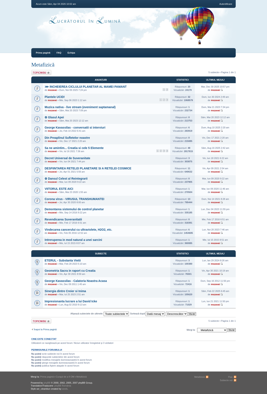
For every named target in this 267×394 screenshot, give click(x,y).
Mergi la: (191, 330)
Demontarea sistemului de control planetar (74, 209)
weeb (64, 389)
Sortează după (147, 313)
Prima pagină (43, 52)
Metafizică (42, 65)
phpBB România (62, 385)
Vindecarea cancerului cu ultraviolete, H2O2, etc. (78, 229)
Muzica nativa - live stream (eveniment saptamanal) (80, 107)
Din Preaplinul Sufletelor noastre (67, 137)
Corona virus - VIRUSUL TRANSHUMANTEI (74, 199)
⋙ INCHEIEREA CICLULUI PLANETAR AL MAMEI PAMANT (86, 86)
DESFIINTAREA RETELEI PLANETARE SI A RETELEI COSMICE (88, 168)
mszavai (52, 90)
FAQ (59, 52)
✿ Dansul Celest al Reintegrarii (66, 178)
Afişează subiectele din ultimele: (100, 313)
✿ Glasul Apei (54, 117)
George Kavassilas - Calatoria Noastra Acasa (76, 281)
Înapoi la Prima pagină (45, 329)
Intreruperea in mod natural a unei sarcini (73, 239)
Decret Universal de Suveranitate (67, 158)
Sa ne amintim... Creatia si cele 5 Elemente (74, 148)
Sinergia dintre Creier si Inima (65, 291)
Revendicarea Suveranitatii (63, 219)
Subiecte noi (226, 380)
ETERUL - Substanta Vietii (63, 260)
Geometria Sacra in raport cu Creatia (70, 270)
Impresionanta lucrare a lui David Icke (71, 301)
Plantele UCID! (55, 97)
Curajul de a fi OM (65, 376)
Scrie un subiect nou (41, 72)
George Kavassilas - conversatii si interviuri (75, 127)
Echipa (71, 52)
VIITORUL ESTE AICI (59, 188)
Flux (230, 377)
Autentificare (225, 4)
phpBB (47, 382)
